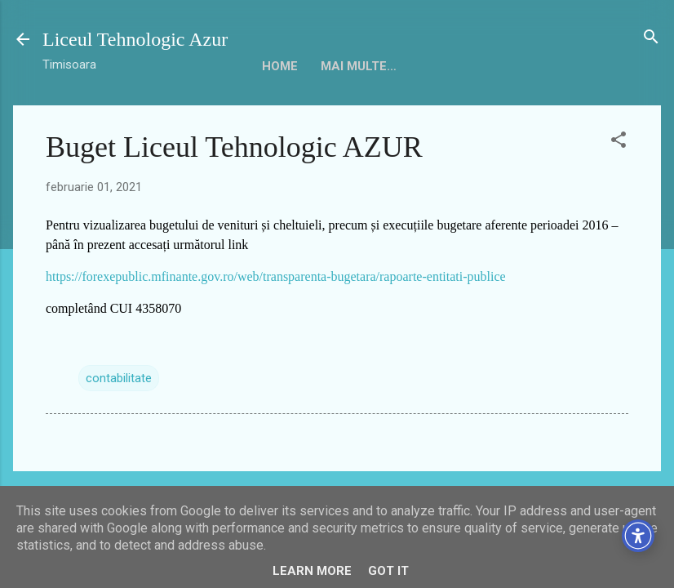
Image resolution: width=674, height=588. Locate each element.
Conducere (452, 66)
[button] (618, 141)
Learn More (312, 571)
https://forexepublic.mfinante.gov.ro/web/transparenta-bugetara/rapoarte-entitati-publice (276, 276)
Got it (388, 571)
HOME (280, 66)
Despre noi (356, 66)
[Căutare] (651, 38)
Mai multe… (551, 66)
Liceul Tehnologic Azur (135, 39)
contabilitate (119, 378)
